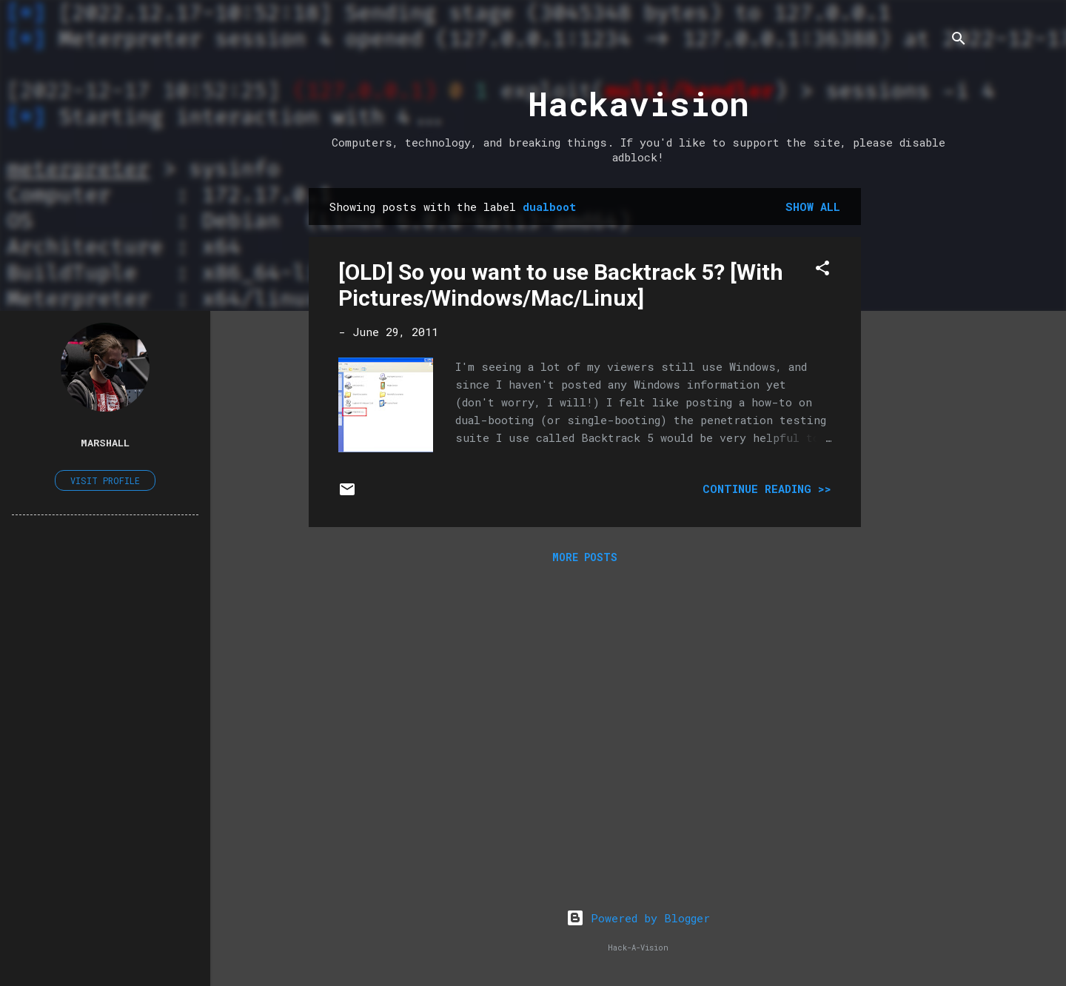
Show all (812, 206)
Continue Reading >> (767, 488)
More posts (584, 557)
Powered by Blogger (638, 917)
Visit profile (105, 480)
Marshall (105, 442)
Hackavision (638, 103)
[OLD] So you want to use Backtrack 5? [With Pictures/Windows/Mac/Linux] (560, 285)
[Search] (959, 40)
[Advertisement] (920, 410)
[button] (822, 270)
